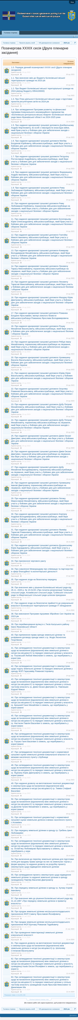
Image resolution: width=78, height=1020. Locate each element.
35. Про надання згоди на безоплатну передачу (34, 579)
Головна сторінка (10, 33)
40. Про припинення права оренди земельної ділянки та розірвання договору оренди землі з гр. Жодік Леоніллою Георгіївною (38, 637)
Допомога (73, 1015)
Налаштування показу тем (39, 999)
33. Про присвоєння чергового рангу (28, 561)
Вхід (72, 2)
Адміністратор (16, 72)
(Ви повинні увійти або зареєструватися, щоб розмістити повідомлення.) (50, 1003)
